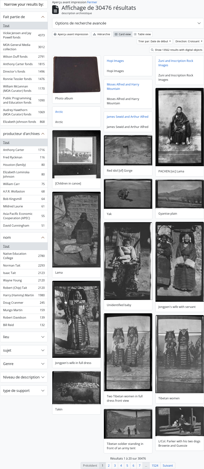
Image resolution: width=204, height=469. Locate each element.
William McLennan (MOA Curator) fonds (24, 88)
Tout (6, 26)
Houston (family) (24, 166)
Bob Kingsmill (24, 200)
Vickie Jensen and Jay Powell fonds (24, 35)
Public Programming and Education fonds (24, 100)
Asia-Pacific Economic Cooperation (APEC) (24, 216)
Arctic (59, 112)
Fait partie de (14, 16)
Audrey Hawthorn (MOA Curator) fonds (24, 112)
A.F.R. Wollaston (24, 192)
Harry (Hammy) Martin (24, 296)
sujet (7, 350)
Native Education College (24, 256)
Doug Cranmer (24, 303)
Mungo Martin (24, 311)
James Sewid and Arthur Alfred (127, 117)
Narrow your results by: (24, 4)
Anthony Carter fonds (24, 65)
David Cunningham (24, 226)
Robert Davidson (24, 318)
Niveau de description (21, 377)
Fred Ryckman (24, 158)
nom (7, 237)
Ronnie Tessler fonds (24, 80)
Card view (123, 34)
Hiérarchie (101, 34)
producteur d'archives (21, 133)
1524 (155, 466)
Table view (142, 34)
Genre (8, 363)
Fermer (92, 2)
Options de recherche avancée (80, 23)
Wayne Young (24, 281)
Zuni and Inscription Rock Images (175, 63)
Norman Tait (24, 266)
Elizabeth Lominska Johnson (24, 174)
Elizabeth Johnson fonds (24, 122)
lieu (6, 336)
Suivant (168, 466)
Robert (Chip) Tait (24, 289)
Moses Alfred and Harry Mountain (123, 86)
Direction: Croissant (187, 41)
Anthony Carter (24, 151)
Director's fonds (24, 72)
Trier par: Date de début (153, 41)
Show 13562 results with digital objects (176, 50)
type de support (16, 390)
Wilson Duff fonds (24, 57)
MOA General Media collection (24, 47)
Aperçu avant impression (71, 34)
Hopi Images (115, 61)
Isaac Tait (24, 274)
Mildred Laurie (24, 207)
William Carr (24, 185)
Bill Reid (24, 326)
